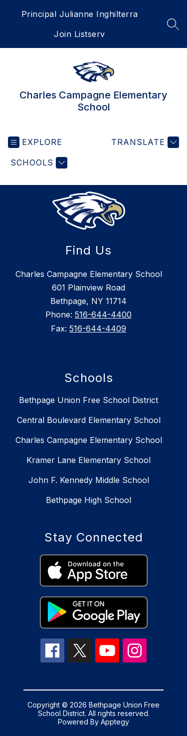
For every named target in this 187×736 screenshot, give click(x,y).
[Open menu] (35, 142)
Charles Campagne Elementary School (88, 440)
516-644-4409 (97, 329)
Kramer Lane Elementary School (88, 460)
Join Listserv (79, 34)
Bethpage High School (88, 500)
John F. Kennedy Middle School (88, 480)
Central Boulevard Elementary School (89, 420)
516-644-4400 (103, 315)
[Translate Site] (144, 142)
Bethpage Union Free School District (88, 400)
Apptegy (115, 722)
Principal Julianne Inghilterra (79, 14)
